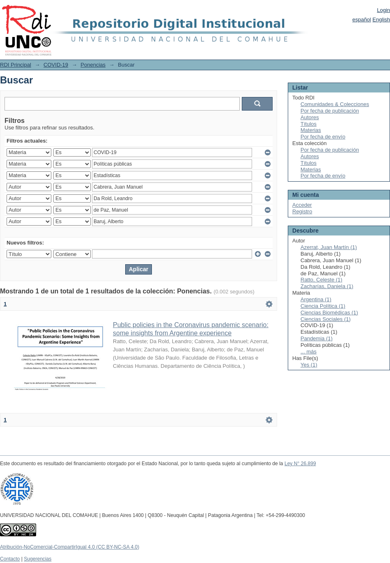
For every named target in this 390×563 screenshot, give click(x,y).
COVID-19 (56, 65)
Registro (302, 211)
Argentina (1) (316, 299)
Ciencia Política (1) (323, 306)
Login (383, 10)
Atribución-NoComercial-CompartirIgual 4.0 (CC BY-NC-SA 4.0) (69, 547)
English (381, 19)
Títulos (309, 124)
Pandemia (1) (317, 338)
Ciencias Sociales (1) (326, 319)
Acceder (302, 205)
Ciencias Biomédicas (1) (329, 312)
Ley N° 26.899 (300, 463)
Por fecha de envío (323, 137)
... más (309, 351)
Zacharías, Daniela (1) (327, 286)
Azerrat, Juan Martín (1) (329, 247)
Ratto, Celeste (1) (321, 280)
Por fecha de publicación (330, 111)
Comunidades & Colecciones (335, 104)
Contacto (10, 559)
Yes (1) (309, 365)
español (361, 19)
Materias (311, 130)
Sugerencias (37, 559)
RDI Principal (15, 65)
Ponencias (93, 65)
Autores (310, 117)
